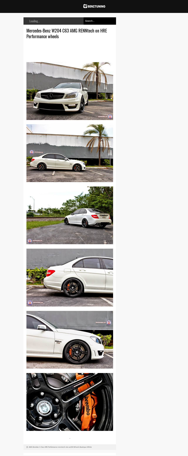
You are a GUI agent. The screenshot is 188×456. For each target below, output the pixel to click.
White (89, 447)
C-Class (41, 447)
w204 (71, 447)
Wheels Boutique (80, 447)
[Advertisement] (70, 50)
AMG (30, 447)
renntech (61, 447)
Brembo (35, 447)
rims (67, 447)
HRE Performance (51, 447)
